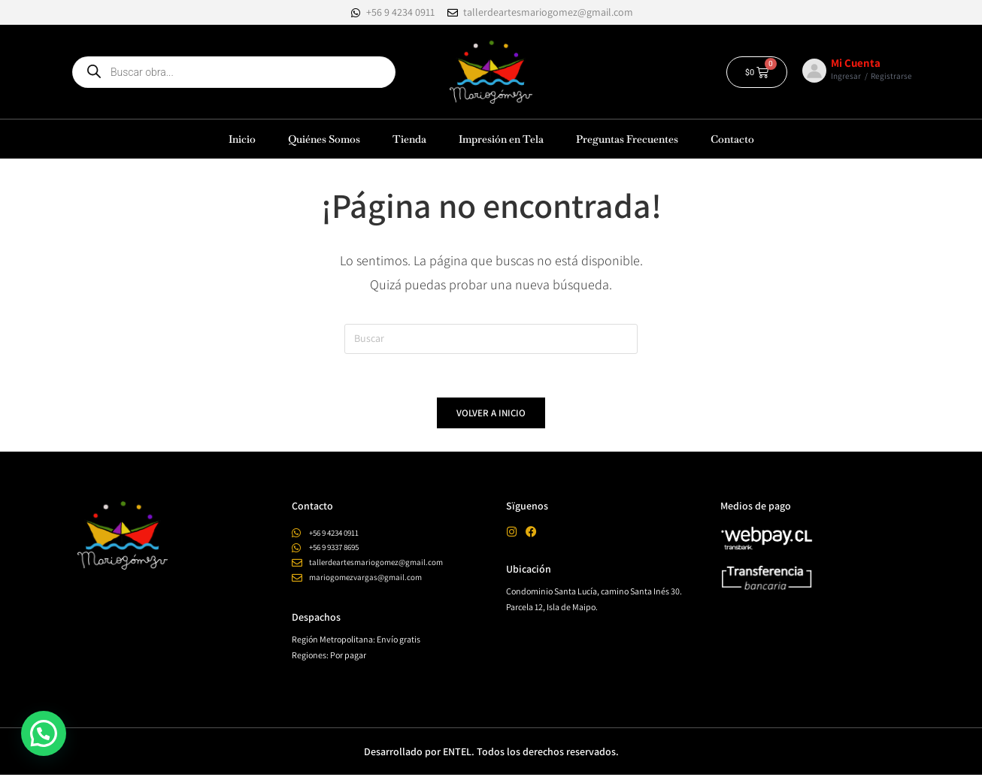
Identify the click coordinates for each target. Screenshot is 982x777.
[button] (43, 733)
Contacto (732, 139)
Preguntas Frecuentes (627, 139)
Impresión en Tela (501, 139)
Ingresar (846, 76)
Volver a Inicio (491, 415)
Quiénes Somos (324, 139)
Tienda (409, 139)
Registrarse (891, 76)
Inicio (242, 139)
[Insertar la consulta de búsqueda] (491, 339)
